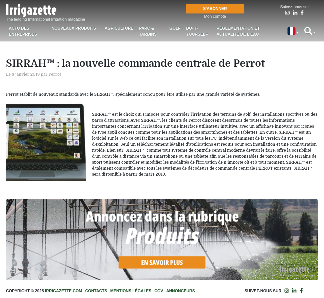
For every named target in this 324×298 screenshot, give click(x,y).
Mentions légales (130, 291)
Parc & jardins (147, 31)
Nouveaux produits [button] (74, 28)
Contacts (96, 291)
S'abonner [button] (215, 8)
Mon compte (215, 16)
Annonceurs (180, 291)
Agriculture (119, 28)
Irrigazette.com (63, 291)
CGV (158, 291)
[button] (293, 31)
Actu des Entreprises (23, 31)
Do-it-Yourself (197, 31)
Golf (175, 28)
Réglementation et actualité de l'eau (238, 31)
